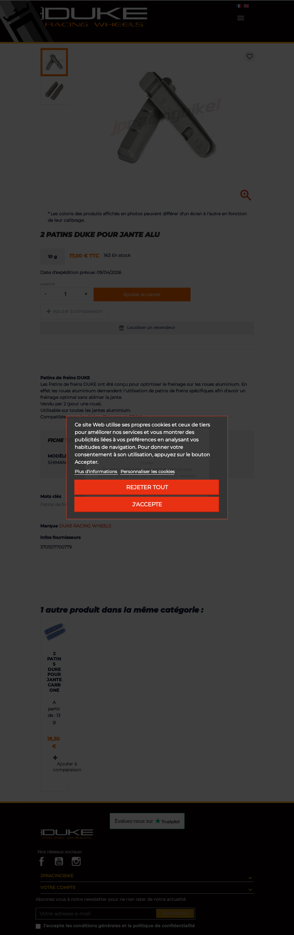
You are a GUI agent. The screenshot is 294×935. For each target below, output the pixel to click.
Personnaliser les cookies (148, 471)
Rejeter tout (147, 487)
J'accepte (147, 504)
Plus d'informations (96, 471)
